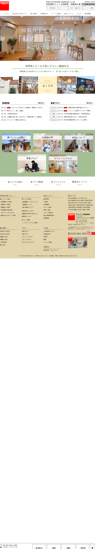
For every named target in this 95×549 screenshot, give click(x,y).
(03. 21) (72, 117)
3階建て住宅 (4, 239)
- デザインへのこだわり (7, 212)
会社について (68, 13)
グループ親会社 (48, 212)
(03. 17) (12, 110)
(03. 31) (29, 107)
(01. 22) (13, 120)
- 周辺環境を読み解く (6, 210)
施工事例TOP (39, 546)
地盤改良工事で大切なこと (30, 213)
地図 (92, 218)
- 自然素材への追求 (6, 202)
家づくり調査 (26, 220)
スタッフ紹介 (48, 207)
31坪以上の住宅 (5, 234)
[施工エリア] (72, 195)
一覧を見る (40, 103)
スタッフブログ (26, 239)
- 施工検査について (27, 207)
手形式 (46, 236)
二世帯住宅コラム (49, 231)
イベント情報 (56, 13)
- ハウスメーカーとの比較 (30, 222)
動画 (45, 239)
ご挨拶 (46, 202)
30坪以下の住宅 (5, 231)
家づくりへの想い (5, 199)
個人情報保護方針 (49, 215)
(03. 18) (72, 120)
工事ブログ (25, 234)
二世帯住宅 (3, 242)
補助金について (26, 216)
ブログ (79, 13)
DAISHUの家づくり (19, 13)
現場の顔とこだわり (28, 211)
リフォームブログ (27, 236)
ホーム (5, 13)
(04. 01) (73, 107)
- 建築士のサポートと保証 (8, 215)
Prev (3, 39)
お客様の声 (44, 13)
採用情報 (89, 13)
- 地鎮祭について (27, 204)
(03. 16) (9, 114)
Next (92, 39)
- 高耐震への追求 (5, 204)
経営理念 (46, 199)
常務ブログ (25, 231)
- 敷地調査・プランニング (30, 202)
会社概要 (46, 204)
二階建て (54, 546)
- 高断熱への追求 (5, 207)
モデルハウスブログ (28, 242)
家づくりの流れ (26, 199)
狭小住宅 (2, 245)
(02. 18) (21, 117)
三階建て (68, 546)
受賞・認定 (47, 210)
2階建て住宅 (4, 236)
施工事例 (33, 13)
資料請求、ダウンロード (51, 250)
